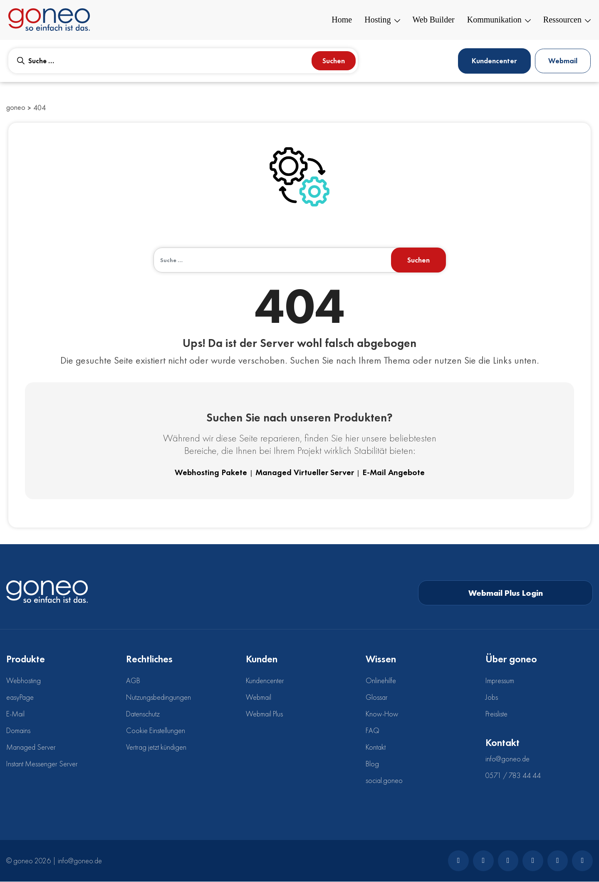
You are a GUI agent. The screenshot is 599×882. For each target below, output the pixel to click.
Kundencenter (493, 61)
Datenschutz (143, 714)
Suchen (333, 60)
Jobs (491, 697)
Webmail (562, 61)
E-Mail (15, 714)
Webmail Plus (264, 714)
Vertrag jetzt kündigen (156, 747)
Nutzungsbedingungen (158, 697)
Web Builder (434, 20)
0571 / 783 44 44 (513, 775)
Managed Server (31, 747)
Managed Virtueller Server (304, 473)
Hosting (382, 20)
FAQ (372, 731)
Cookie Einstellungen (155, 731)
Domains (18, 731)
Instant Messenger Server (42, 764)
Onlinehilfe (381, 681)
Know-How (382, 714)
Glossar (377, 697)
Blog (372, 764)
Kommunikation (499, 20)
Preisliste (496, 714)
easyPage (20, 697)
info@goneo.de (507, 759)
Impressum (499, 681)
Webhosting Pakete (211, 473)
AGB (133, 681)
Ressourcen (567, 20)
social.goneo (384, 780)
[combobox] (183, 60)
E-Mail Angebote (393, 473)
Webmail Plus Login (505, 593)
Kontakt (376, 747)
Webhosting (23, 681)
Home (342, 20)
